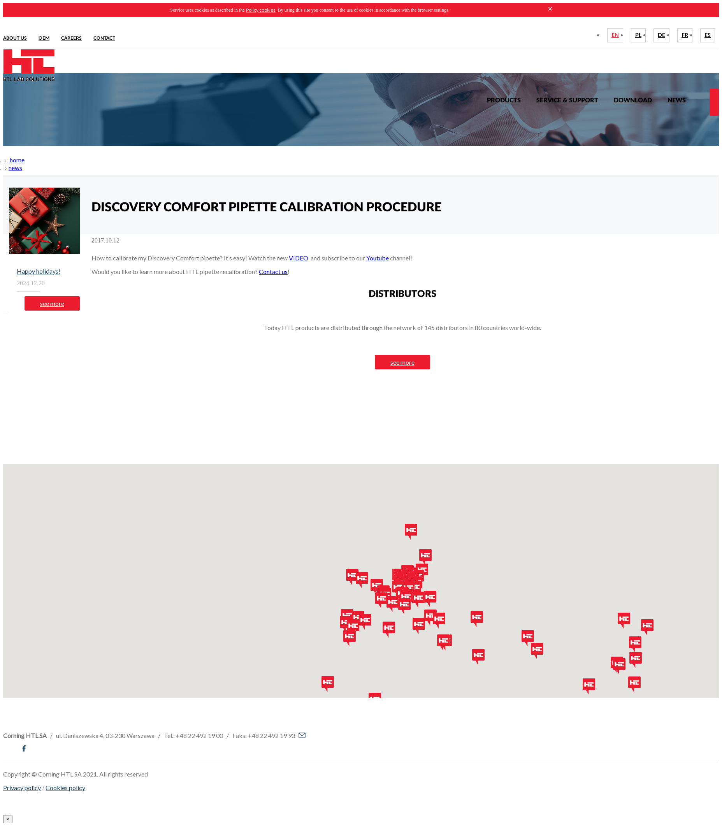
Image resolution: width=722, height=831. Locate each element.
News (677, 100)
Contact (104, 38)
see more (52, 303)
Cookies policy (65, 787)
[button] (346, 624)
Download (633, 100)
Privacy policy (22, 787)
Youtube (377, 258)
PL (638, 35)
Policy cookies (261, 10)
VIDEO (298, 258)
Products (504, 100)
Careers (71, 38)
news (15, 167)
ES (707, 35)
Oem (44, 38)
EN (615, 35)
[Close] (7, 819)
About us (15, 38)
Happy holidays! (38, 271)
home (17, 159)
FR (685, 35)
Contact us (273, 271)
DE (661, 35)
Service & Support (567, 100)
